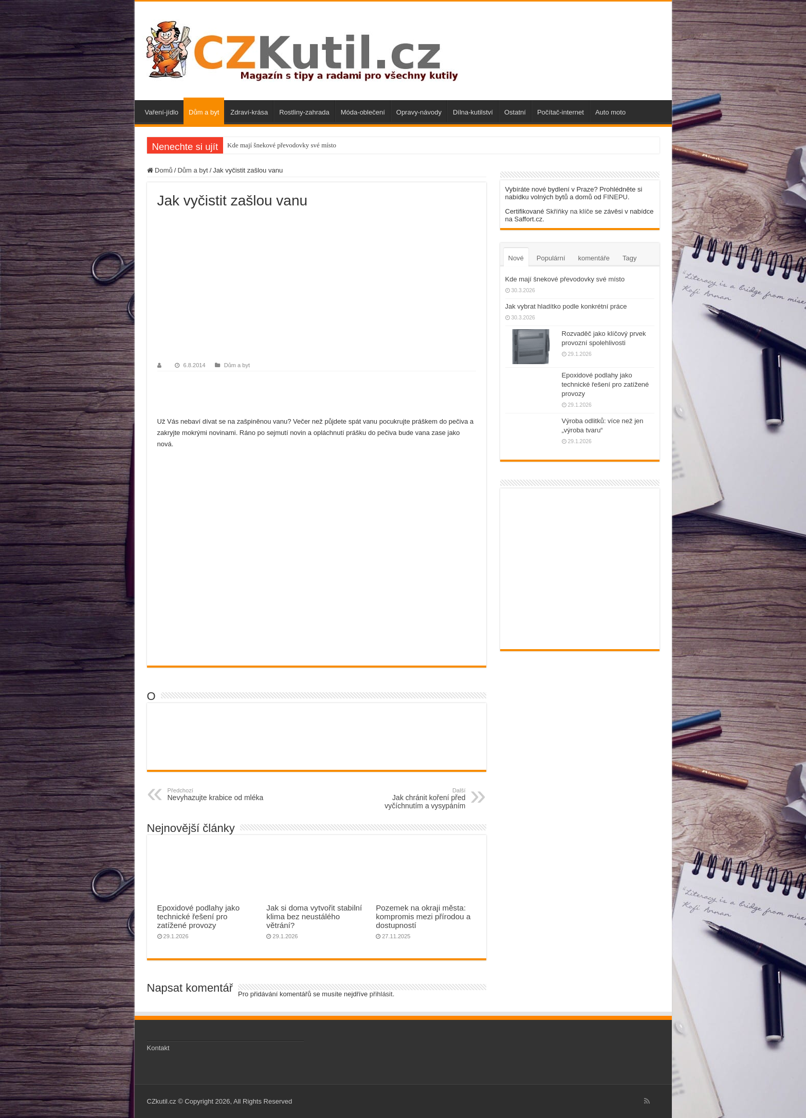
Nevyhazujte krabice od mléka (220, 794)
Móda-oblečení (363, 112)
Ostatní (515, 112)
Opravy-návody (419, 112)
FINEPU (615, 197)
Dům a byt (204, 112)
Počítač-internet (560, 112)
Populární (551, 258)
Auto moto (610, 112)
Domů (160, 170)
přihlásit (381, 994)
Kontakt (158, 1048)
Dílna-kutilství (473, 112)
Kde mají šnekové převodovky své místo (281, 145)
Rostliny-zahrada (304, 112)
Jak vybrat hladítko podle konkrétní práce (566, 306)
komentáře (594, 258)
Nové (516, 258)
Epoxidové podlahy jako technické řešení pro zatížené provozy (198, 916)
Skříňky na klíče (569, 211)
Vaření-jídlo (162, 112)
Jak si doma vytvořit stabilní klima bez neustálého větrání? (314, 916)
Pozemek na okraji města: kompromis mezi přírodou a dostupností (423, 916)
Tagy (629, 258)
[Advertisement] (316, 286)
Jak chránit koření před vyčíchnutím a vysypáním (413, 798)
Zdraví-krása (249, 112)
